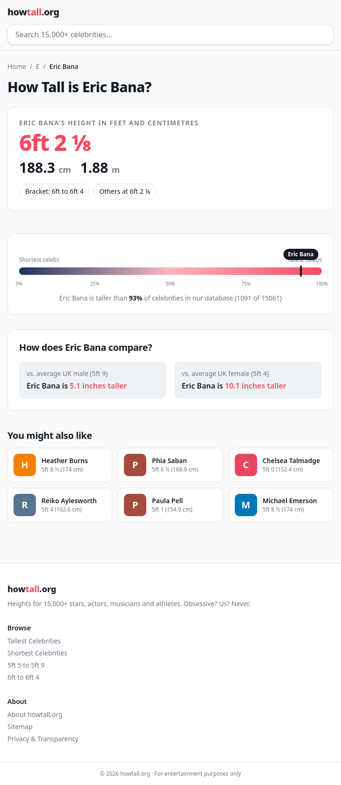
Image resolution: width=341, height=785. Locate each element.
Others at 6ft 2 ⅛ (124, 191)
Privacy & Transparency (42, 738)
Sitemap (20, 726)
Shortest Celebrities (37, 652)
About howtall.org (34, 714)
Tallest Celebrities (34, 640)
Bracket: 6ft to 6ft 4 (54, 191)
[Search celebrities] (170, 34)
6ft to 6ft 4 (23, 677)
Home (16, 66)
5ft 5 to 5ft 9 (26, 665)
